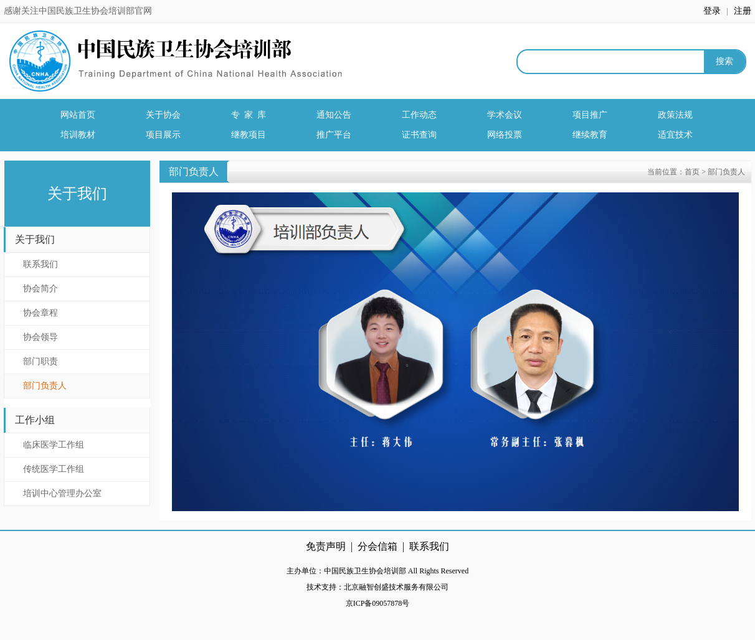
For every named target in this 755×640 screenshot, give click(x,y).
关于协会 (163, 115)
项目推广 (589, 115)
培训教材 (77, 134)
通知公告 (333, 115)
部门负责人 (45, 385)
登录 (713, 11)
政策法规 (675, 115)
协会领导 (40, 337)
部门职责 (40, 361)
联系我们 (40, 264)
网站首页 (77, 115)
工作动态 (419, 115)
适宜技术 (675, 134)
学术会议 (504, 115)
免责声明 (326, 546)
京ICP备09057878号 (378, 603)
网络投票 (504, 134)
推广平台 (333, 134)
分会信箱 (377, 546)
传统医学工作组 (53, 469)
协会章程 (40, 313)
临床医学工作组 (53, 444)
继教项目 (248, 134)
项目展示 (163, 134)
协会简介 (40, 288)
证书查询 (419, 134)
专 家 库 (248, 115)
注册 (742, 11)
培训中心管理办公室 (62, 493)
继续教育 (589, 134)
